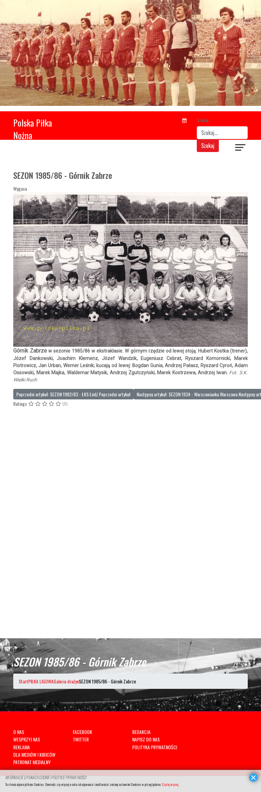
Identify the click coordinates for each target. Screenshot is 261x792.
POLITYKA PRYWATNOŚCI (154, 747)
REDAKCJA (141, 731)
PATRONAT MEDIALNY (32, 762)
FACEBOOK (82, 731)
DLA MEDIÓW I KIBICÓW (34, 754)
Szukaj (202, 120)
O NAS (18, 731)
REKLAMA (21, 747)
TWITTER (81, 739)
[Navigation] (240, 148)
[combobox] (222, 132)
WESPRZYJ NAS (26, 739)
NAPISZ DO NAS (146, 739)
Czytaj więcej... (171, 784)
